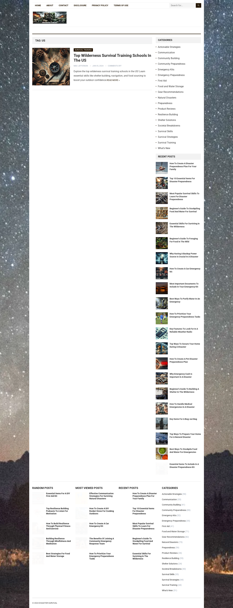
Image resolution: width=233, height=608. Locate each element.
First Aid (162, 80)
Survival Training (83, 50)
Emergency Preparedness (171, 75)
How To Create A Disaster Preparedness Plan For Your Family (183, 166)
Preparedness (165, 103)
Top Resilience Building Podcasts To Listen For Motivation (57, 511)
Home (38, 5)
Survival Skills (165, 131)
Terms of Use (121, 5)
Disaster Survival (48, 603)
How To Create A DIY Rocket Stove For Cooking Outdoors (101, 511)
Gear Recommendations (170, 92)
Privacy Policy (100, 5)
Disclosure (80, 5)
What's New (164, 148)
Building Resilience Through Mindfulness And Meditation (58, 541)
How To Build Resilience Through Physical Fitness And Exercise (58, 526)
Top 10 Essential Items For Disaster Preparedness (143, 511)
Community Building (169, 58)
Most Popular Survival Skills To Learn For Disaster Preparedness (184, 196)
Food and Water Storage (171, 86)
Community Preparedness (171, 63)
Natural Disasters (167, 97)
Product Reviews (166, 108)
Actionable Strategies (169, 47)
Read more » (113, 80)
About (49, 5)
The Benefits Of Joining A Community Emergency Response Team (101, 541)
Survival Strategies (168, 136)
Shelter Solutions (167, 120)
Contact (63, 5)
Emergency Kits (166, 69)
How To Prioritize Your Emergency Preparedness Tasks (101, 556)
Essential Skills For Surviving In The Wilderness (142, 556)
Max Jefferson (81, 66)
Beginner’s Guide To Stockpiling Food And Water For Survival (143, 541)
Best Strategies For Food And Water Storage (58, 554)
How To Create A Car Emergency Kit (99, 524)
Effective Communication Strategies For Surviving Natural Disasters (101, 496)
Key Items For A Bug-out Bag (183, 419)
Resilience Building (168, 114)
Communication (166, 52)
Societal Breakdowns (169, 125)
